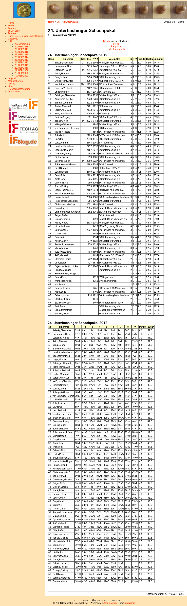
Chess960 (13, 38)
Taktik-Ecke (14, 30)
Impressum (13, 91)
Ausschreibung (22, 44)
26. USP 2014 (21, 57)
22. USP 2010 (21, 67)
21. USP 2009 (21, 70)
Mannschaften (15, 81)
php (130, 603)
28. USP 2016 (21, 52)
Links (10, 86)
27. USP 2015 (21, 54)
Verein (11, 25)
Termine (12, 28)
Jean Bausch (110, 603)
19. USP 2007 (21, 75)
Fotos (116, 43)
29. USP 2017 (21, 49)
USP (10, 41)
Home (11, 22)
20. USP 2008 (21, 73)
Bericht (107, 41)
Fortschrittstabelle (116, 49)
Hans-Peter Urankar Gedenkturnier (25, 36)
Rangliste (116, 46)
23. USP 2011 (21, 65)
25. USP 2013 (21, 60)
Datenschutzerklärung (19, 89)
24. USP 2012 (21, 62)
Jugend (12, 78)
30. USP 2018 (21, 46)
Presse (11, 83)
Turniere (12, 33)
